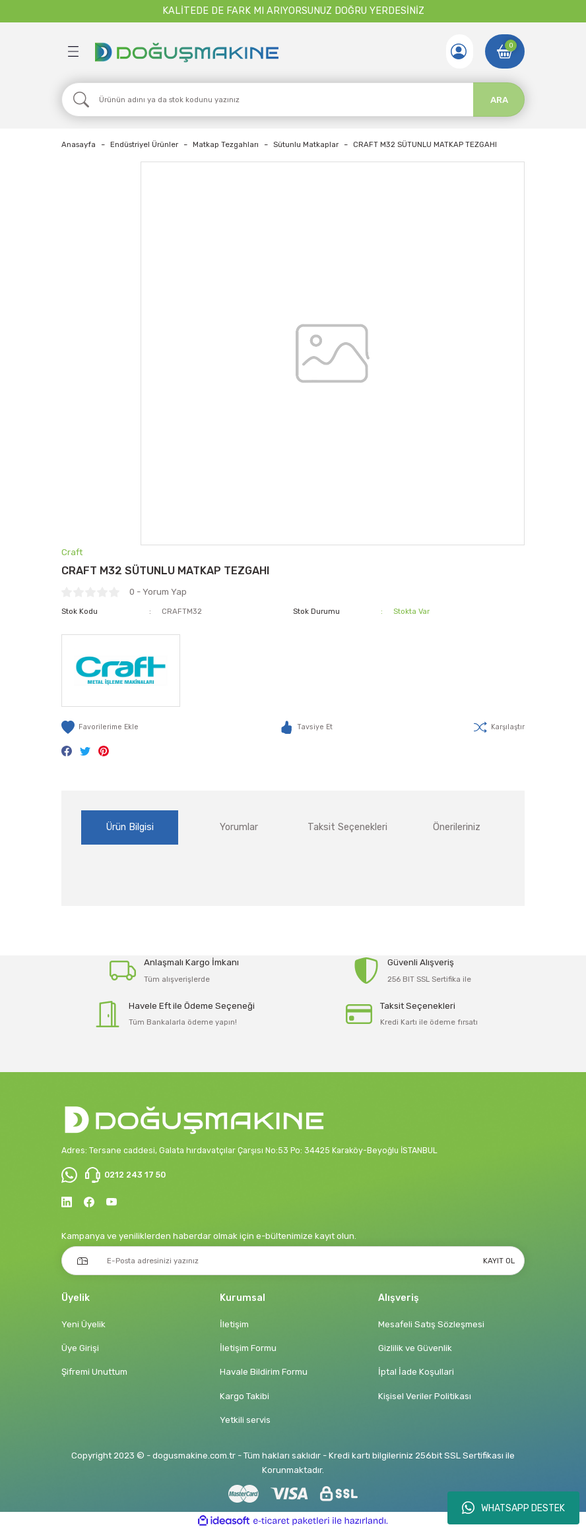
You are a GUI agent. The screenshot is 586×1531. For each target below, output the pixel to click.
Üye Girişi (80, 1349)
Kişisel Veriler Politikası (424, 1397)
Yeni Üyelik (83, 1325)
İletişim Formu (248, 1349)
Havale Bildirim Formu (264, 1372)
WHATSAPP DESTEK (513, 1508)
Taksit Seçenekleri (347, 827)
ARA (499, 100)
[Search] (293, 99)
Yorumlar (239, 827)
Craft (71, 552)
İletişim (234, 1325)
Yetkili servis (245, 1421)
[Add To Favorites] (101, 727)
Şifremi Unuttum (94, 1372)
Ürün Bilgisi (130, 827)
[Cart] (505, 51)
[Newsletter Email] (293, 1261)
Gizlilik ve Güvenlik (415, 1349)
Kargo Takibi (244, 1397)
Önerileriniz (456, 827)
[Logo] (186, 51)
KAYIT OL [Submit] (499, 1261)
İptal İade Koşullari (416, 1372)
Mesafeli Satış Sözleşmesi (431, 1325)
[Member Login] (457, 51)
